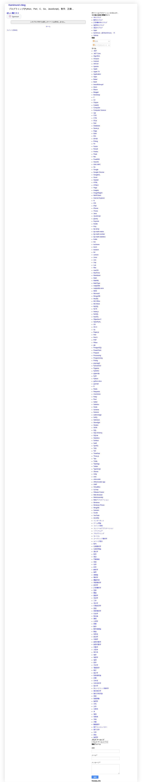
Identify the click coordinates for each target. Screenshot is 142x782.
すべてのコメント (100, 45)
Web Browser (98, 495)
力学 (95, 732)
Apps (95, 30)
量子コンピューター (100, 727)
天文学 (95, 665)
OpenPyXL (97, 322)
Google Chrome (98, 172)
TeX (94, 451)
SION (95, 428)
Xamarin (96, 510)
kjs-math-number (99, 234)
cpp (94, 113)
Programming (98, 358)
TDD (95, 448)
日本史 (95, 681)
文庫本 (95, 709)
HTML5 (95, 185)
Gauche (96, 162)
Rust (95, 399)
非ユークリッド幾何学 (101, 688)
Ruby (95, 397)
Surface (96, 440)
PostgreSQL (97, 348)
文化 (95, 704)
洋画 (95, 719)
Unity (95, 474)
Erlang (95, 141)
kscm (95, 247)
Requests (96, 391)
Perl (94, 335)
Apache (96, 66)
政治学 (95, 637)
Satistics (96, 404)
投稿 (95, 41)
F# (94, 144)
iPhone (95, 208)
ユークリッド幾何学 (100, 539)
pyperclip (96, 373)
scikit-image (97, 415)
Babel (95, 79)
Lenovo (95, 255)
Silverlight (96, 422)
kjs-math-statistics (99, 237)
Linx (94, 260)
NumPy (95, 317)
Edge (95, 131)
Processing (97, 355)
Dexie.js (96, 128)
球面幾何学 (97, 582)
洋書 (95, 722)
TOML (95, 461)
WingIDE (96, 508)
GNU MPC (97, 164)
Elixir (95, 133)
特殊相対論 (97, 675)
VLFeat (95, 490)
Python (95, 379)
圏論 (95, 593)
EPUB (95, 139)
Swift (95, 443)
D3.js (95, 120)
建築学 (95, 595)
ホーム (48, 26)
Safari (95, 402)
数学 (95, 626)
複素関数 (96, 698)
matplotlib (96, 286)
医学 (95, 554)
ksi (94, 252)
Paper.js (96, 332)
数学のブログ (98, 20)
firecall (95, 149)
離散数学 (96, 724)
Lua (94, 265)
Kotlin (95, 239)
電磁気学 (96, 668)
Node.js (96, 311)
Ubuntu (95, 471)
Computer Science (99, 110)
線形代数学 (97, 644)
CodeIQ (96, 105)
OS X (95, 327)
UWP (95, 484)
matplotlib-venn (98, 288)
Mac (94, 268)
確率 (95, 572)
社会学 (95, 613)
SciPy (95, 417)
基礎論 (95, 575)
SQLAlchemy (97, 433)
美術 (95, 696)
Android (96, 61)
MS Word (96, 304)
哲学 (95, 662)
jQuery (95, 219)
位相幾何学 (97, 546)
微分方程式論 (98, 693)
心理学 (95, 621)
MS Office (96, 301)
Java (95, 213)
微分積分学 (97, 691)
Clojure (95, 102)
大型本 (95, 650)
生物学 (95, 639)
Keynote (96, 221)
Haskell (95, 180)
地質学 (95, 657)
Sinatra (95, 425)
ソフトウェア (98, 531)
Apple (95, 69)
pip (94, 345)
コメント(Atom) (12, 30)
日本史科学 (97, 683)
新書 (95, 624)
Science (96, 412)
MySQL (96, 306)
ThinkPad (96, 453)
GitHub (95, 35)
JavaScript (97, 216)
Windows (96, 502)
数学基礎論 (97, 629)
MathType (96, 283)
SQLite (95, 435)
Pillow (95, 342)
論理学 (95, 737)
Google (95, 169)
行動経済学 (97, 606)
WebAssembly (98, 497)
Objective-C (97, 319)
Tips (94, 459)
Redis (95, 389)
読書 (95, 678)
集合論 (95, 616)
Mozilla (95, 299)
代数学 (95, 647)
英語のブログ (98, 28)
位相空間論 (97, 549)
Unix (95, 477)
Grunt (95, 177)
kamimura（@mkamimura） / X (104, 33)
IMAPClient (97, 195)
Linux (95, 257)
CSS (95, 115)
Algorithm (96, 56)
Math (95, 278)
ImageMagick (97, 193)
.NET (95, 51)
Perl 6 (95, 337)
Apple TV (96, 72)
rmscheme (97, 394)
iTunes (95, 211)
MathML (96, 280)
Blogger (96, 92)
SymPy (95, 446)
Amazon (96, 59)
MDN (95, 291)
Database (96, 126)
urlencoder (97, 479)
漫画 (95, 714)
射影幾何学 (97, 611)
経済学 (95, 585)
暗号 (95, 544)
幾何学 (95, 577)
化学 (95, 564)
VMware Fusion (98, 492)
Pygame (96, 368)
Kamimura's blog (17, 5)
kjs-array (96, 229)
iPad (95, 206)
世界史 (95, 634)
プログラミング (98, 533)
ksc (94, 242)
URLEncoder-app (99, 482)
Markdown (96, 275)
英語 (95, 557)
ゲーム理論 (97, 523)
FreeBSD (96, 159)
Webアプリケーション (101, 500)
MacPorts (96, 273)
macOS (96, 270)
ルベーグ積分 (98, 541)
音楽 (95, 562)
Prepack (96, 353)
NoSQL (95, 314)
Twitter (95, 466)
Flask (95, 154)
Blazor (95, 89)
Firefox (95, 152)
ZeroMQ (96, 518)
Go (94, 167)
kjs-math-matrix (98, 231)
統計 (95, 670)
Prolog (95, 360)
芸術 (95, 590)
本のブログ (97, 17)
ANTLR (95, 64)
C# (94, 100)
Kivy (94, 226)
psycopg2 (96, 363)
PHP (95, 340)
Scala (95, 407)
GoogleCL (96, 175)
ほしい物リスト (13, 13)
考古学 (95, 603)
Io (94, 200)
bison (95, 87)
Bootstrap (96, 95)
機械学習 (96, 580)
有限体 (95, 717)
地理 (95, 660)
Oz (94, 330)
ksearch (96, 250)
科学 (95, 567)
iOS (94, 203)
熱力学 (95, 686)
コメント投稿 (98, 526)
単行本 (95, 652)
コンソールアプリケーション (103, 528)
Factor (95, 146)
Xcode (95, 513)
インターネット (98, 521)
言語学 (95, 598)
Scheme (96, 410)
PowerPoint (97, 350)
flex (94, 157)
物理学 (95, 701)
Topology (96, 464)
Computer (96, 108)
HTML (95, 182)
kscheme (96, 244)
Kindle (95, 224)
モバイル (96, 536)
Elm (94, 136)
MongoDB (96, 296)
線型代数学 (97, 642)
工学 (95, 601)
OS (94, 324)
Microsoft (96, 293)
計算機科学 (97, 588)
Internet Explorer (99, 198)
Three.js (96, 456)
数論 (95, 631)
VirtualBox (96, 487)
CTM (95, 118)
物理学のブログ (98, 25)
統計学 (95, 673)
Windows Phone (99, 505)
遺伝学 (95, 551)
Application (97, 74)
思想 (95, 608)
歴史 (95, 735)
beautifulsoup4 (98, 84)
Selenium (96, 420)
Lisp (94, 262)
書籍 (95, 618)
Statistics (96, 438)
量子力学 (96, 729)
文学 (95, 706)
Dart (94, 123)
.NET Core (97, 53)
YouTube (96, 515)
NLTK (95, 309)
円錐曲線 (96, 559)
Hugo (95, 188)
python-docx (97, 381)
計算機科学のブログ (100, 22)
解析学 (95, 570)
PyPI (95, 376)
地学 (95, 655)
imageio (96, 190)
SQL (95, 430)
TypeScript (97, 469)
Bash (95, 82)
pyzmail (96, 384)
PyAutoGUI (97, 366)
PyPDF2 (96, 371)
